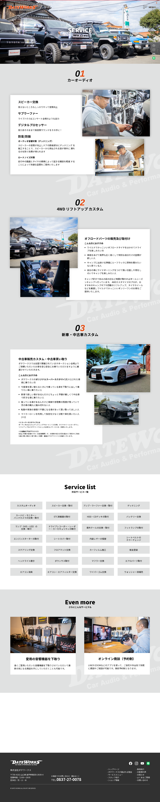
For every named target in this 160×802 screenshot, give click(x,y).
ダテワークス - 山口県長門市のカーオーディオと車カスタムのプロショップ (22, 8)
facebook (154, 45)
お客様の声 (141, 772)
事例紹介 (140, 769)
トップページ (113, 769)
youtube (154, 54)
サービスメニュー (115, 774)
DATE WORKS (16, 788)
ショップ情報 (113, 780)
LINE (154, 58)
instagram (154, 49)
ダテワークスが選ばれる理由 (120, 772)
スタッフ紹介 (113, 777)
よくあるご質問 (143, 777)
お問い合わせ (142, 780)
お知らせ (140, 774)
